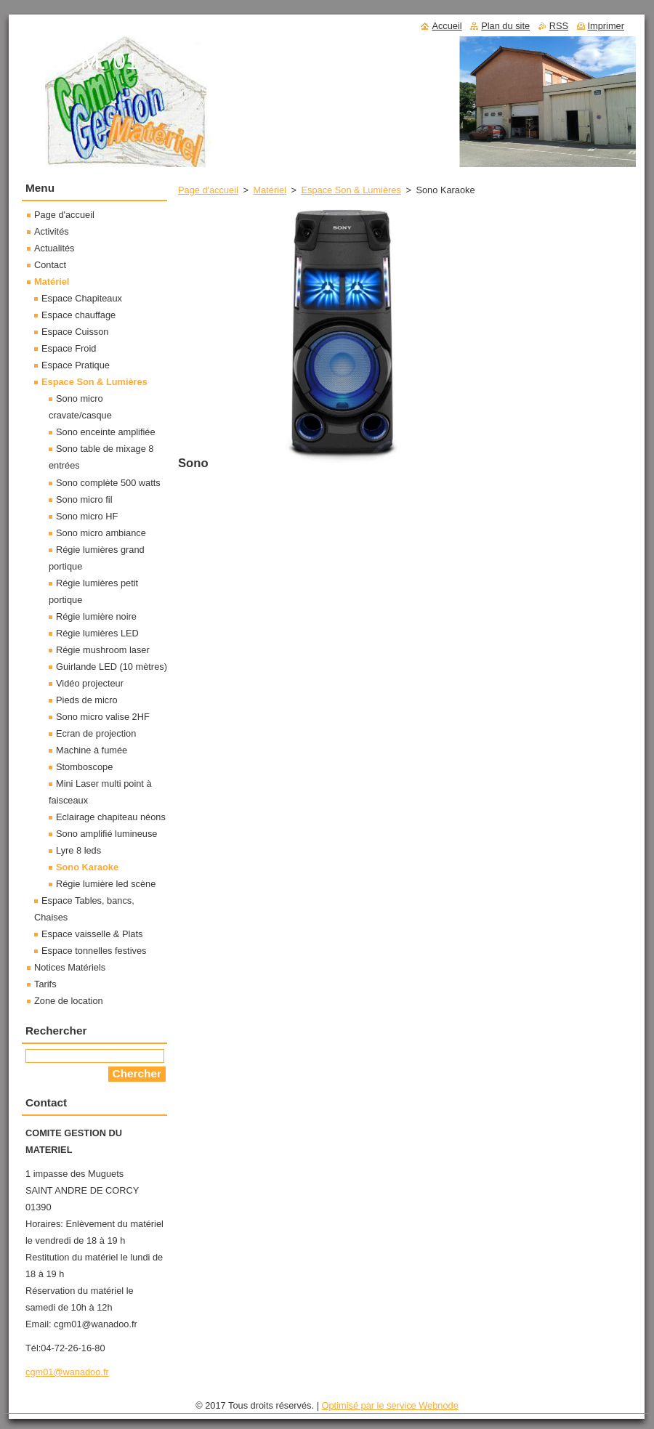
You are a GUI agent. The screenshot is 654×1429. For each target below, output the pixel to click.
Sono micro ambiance (101, 532)
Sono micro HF (87, 516)
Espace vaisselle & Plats (91, 933)
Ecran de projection (96, 733)
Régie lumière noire (96, 616)
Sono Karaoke (87, 867)
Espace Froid (68, 348)
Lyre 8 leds (78, 850)
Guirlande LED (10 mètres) (111, 666)
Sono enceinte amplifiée (106, 431)
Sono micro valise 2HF (103, 716)
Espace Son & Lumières (351, 190)
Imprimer (606, 25)
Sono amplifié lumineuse (106, 833)
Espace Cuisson (74, 331)
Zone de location (68, 1000)
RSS (558, 25)
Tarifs (45, 984)
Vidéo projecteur (90, 683)
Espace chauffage (78, 314)
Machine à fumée (91, 750)
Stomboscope (84, 766)
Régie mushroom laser (103, 649)
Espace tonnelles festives (93, 950)
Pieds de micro (87, 700)
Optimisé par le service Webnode (390, 1405)
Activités (51, 231)
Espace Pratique (75, 365)
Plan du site (505, 25)
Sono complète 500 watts (108, 482)
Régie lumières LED (97, 633)
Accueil (446, 25)
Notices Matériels (69, 967)
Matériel (269, 190)
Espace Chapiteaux (81, 298)
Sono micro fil (84, 499)
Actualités (54, 248)
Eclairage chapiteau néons (111, 816)
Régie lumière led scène (106, 883)
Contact (50, 264)
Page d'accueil (208, 190)
